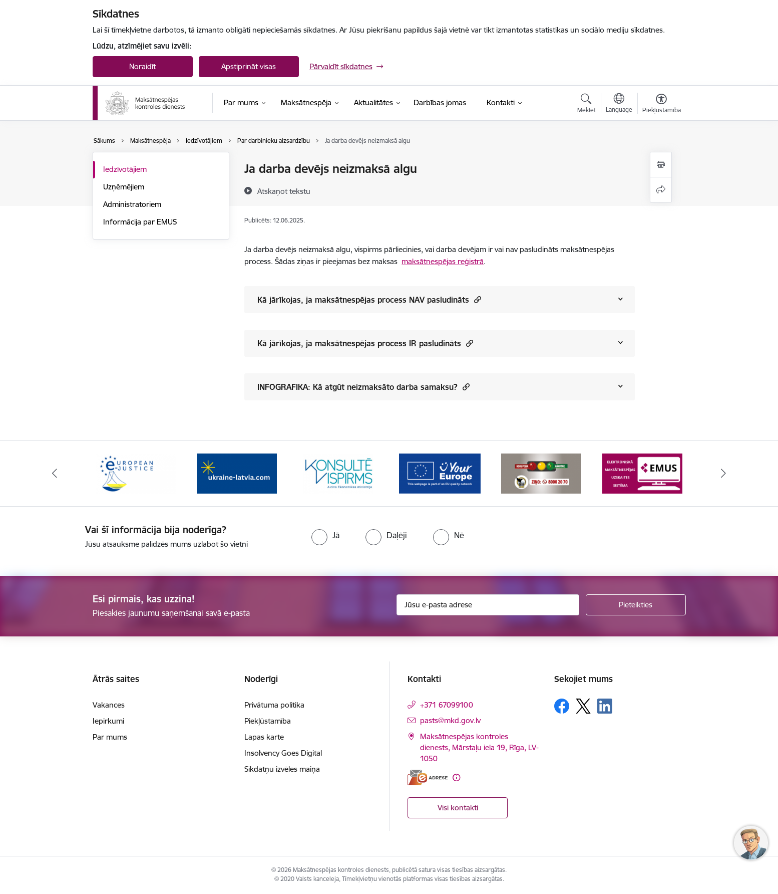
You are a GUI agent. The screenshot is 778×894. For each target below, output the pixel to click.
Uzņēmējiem (123, 186)
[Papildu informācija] (456, 777)
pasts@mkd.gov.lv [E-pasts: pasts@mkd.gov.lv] (450, 720)
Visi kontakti (458, 807)
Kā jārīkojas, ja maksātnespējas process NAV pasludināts (369, 299)
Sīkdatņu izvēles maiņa (282, 769)
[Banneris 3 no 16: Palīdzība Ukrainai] (338, 473)
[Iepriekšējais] (54, 473)
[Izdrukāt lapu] (660, 164)
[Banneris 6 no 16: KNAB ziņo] (642, 473)
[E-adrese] (428, 777)
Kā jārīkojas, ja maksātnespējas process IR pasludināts (365, 343)
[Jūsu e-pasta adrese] (488, 604)
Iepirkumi (108, 721)
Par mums (110, 737)
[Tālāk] (723, 473)
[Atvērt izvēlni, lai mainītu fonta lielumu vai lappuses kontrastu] (661, 105)
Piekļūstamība (267, 721)
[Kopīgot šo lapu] (660, 189)
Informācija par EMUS (140, 222)
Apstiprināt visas (248, 66)
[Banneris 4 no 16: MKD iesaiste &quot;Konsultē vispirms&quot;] (440, 473)
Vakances (109, 705)
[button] (476, 299)
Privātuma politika (274, 705)
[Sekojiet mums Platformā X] (583, 706)
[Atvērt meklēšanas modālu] (586, 105)
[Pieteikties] (636, 604)
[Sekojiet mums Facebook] (561, 706)
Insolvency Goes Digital (283, 753)
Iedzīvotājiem (125, 169)
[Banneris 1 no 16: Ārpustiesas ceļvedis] (136, 473)
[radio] (325, 535)
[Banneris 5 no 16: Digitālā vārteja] (541, 473)
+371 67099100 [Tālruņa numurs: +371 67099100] (446, 705)
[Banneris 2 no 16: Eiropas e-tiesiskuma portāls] (237, 473)
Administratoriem (132, 204)
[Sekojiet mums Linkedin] (604, 706)
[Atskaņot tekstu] (283, 191)
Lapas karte (264, 737)
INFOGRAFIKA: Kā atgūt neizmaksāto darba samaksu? (363, 386)
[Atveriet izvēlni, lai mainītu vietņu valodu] (619, 104)
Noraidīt (142, 66)
